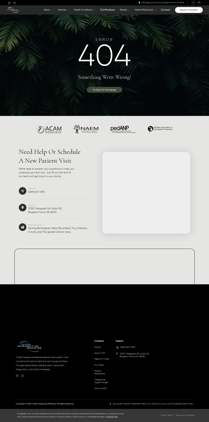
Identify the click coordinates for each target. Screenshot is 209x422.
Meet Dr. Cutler (101, 359)
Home (97, 347)
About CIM (99, 353)
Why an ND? (100, 388)
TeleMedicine (107, 10)
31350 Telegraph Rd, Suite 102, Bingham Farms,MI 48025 (135, 355)
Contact (165, 10)
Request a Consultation (189, 10)
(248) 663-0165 (127, 347)
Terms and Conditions (185, 415)
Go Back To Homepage (104, 89)
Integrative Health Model (101, 381)
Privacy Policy (167, 415)
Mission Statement (99, 372)
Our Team (99, 365)
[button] (48, 10)
